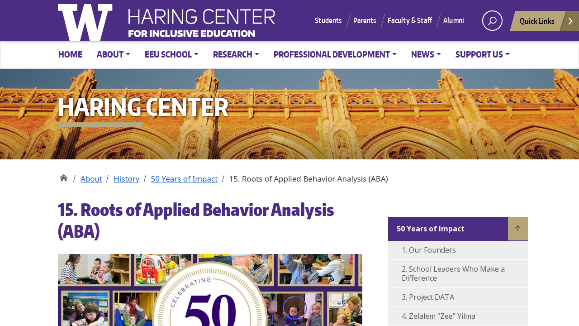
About (91, 178)
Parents (364, 20)
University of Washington (87, 20)
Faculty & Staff (410, 20)
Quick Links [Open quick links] (547, 23)
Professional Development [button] (332, 54)
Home (70, 54)
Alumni (453, 20)
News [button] (422, 54)
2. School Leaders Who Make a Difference (453, 273)
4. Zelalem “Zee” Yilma (438, 316)
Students (328, 20)
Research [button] (232, 54)
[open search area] (492, 20)
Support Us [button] (479, 54)
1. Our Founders (429, 250)
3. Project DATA (428, 297)
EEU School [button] (168, 54)
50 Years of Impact (184, 178)
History (126, 178)
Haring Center (275, 25)
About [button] (110, 54)
